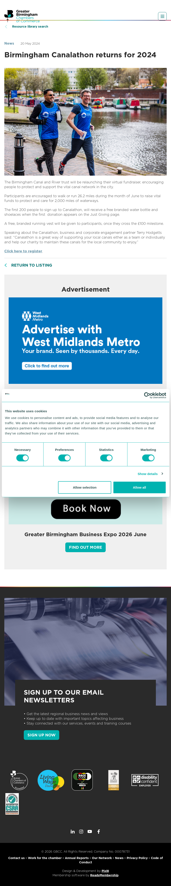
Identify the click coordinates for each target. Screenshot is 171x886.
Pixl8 (105, 871)
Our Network (102, 858)
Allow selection (84, 487)
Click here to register (23, 251)
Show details (148, 473)
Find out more (85, 547)
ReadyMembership (104, 875)
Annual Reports (77, 858)
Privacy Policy (137, 858)
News (9, 43)
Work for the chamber (45, 858)
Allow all (139, 487)
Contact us (16, 858)
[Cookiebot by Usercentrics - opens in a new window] (147, 395)
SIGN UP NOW (41, 735)
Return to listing (31, 265)
